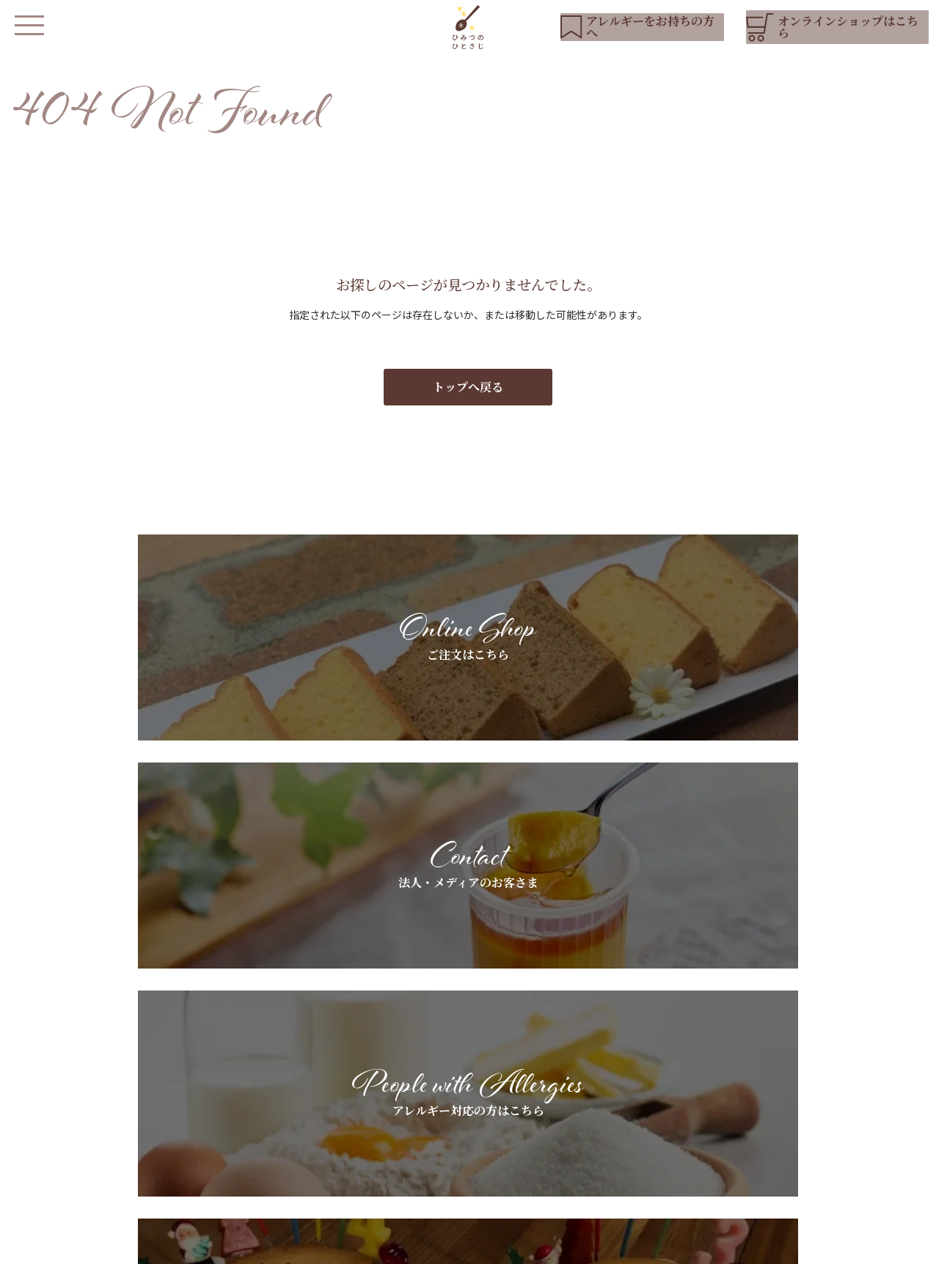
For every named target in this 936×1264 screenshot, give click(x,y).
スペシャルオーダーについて (492, 1122)
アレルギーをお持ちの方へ (486, 1097)
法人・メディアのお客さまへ (656, 1072)
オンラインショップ (369, 1192)
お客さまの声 (620, 1122)
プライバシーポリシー (359, 1245)
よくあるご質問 (461, 1147)
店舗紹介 (343, 1147)
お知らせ (773, 1072)
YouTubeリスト (791, 1097)
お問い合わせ (783, 1147)
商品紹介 (343, 1122)
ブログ (768, 1122)
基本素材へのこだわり (476, 1072)
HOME (340, 1072)
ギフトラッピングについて (651, 1097)
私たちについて (359, 1097)
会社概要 (442, 1245)
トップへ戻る (468, 401)
